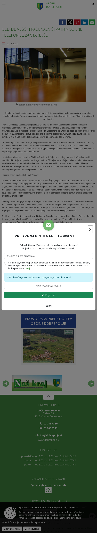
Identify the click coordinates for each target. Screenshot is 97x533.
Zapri (48, 305)
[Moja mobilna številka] (48, 286)
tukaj (27, 268)
